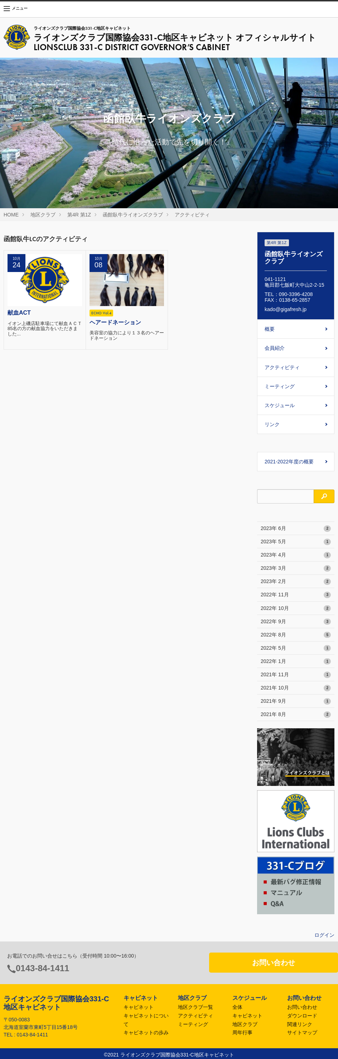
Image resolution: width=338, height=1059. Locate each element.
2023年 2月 (296, 581)
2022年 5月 (296, 648)
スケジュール (280, 405)
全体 (237, 1007)
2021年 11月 (296, 675)
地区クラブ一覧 (195, 1007)
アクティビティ (192, 215)
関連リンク (299, 1024)
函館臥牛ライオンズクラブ (133, 215)
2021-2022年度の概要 (289, 461)
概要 (270, 329)
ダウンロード (302, 1016)
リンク (272, 424)
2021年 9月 (296, 701)
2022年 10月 (296, 608)
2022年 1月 (296, 661)
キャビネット (139, 1007)
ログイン (324, 935)
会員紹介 (275, 348)
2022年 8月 (296, 635)
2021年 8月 (296, 714)
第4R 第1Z (79, 215)
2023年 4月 (296, 555)
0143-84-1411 (42, 968)
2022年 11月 (296, 595)
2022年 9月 (296, 622)
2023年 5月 (296, 542)
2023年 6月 (296, 528)
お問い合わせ (273, 963)
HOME (11, 215)
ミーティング (280, 386)
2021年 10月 (296, 688)
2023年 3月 (296, 568)
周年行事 (242, 1032)
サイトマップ (302, 1032)
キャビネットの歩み (146, 1032)
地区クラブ (42, 215)
